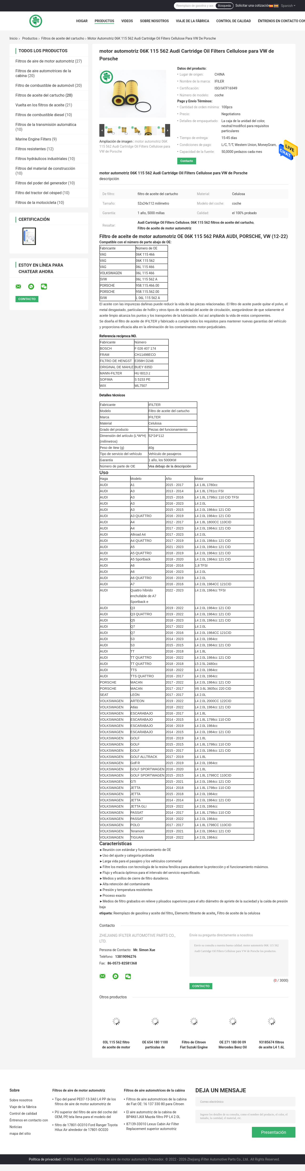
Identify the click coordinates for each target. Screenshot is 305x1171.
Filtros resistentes (30, 149)
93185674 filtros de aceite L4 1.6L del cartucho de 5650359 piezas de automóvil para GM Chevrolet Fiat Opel (271, 1044)
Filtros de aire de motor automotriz (44, 61)
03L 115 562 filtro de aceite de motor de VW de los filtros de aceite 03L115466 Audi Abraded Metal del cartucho (116, 1044)
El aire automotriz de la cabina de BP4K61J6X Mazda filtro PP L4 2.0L (153, 1114)
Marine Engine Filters (33, 139)
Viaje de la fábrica (192, 21)
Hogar (81, 21)
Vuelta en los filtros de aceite (39, 105)
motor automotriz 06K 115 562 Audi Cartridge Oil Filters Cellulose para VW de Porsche (134, 146)
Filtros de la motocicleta (35, 202)
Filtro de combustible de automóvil (44, 85)
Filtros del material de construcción (45, 168)
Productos (104, 21)
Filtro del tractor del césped (38, 193)
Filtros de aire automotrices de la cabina (154, 1090)
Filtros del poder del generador (41, 183)
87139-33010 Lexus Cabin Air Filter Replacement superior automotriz (152, 1126)
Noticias (16, 1127)
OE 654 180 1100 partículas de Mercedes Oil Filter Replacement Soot (155, 1044)
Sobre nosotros (154, 21)
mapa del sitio (20, 1133)
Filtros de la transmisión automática (45, 124)
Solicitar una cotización (252, 5)
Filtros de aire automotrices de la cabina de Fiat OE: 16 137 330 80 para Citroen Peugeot (156, 1102)
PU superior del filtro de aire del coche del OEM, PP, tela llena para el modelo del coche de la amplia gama (86, 1115)
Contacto (186, 161)
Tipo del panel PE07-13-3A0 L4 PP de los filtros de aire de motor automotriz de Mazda (85, 1102)
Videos (127, 21)
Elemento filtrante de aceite (195, 913)
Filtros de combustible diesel (39, 115)
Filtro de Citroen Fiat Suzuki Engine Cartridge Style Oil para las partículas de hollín (194, 1044)
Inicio (14, 38)
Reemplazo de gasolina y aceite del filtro (143, 913)
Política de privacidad (45, 1159)
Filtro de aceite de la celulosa (238, 913)
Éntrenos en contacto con (29, 1120)
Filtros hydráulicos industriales (41, 158)
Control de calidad (233, 21)
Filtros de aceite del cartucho (62, 38)
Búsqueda (224, 5)
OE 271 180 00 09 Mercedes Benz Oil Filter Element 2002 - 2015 (233, 1044)
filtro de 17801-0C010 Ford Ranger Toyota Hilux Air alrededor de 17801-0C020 (86, 1127)
